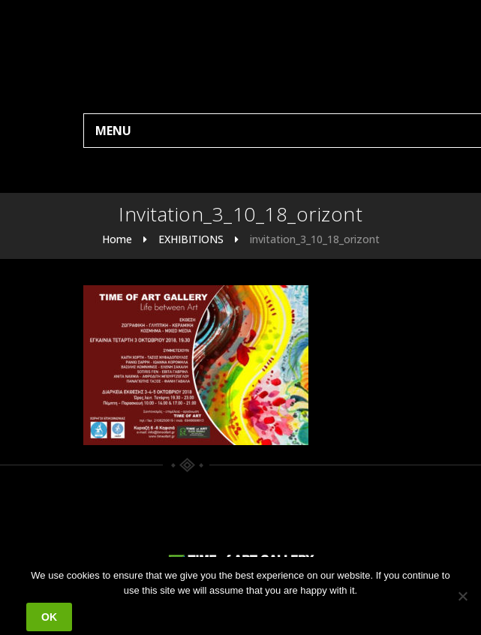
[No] (462, 595)
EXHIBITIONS (191, 239)
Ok (49, 617)
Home (117, 239)
